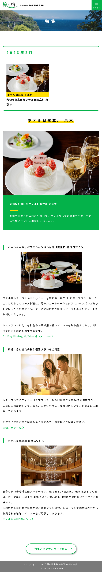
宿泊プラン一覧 (12, 427)
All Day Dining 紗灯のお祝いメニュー (27, 336)
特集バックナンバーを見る (51, 548)
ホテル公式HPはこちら (17, 519)
